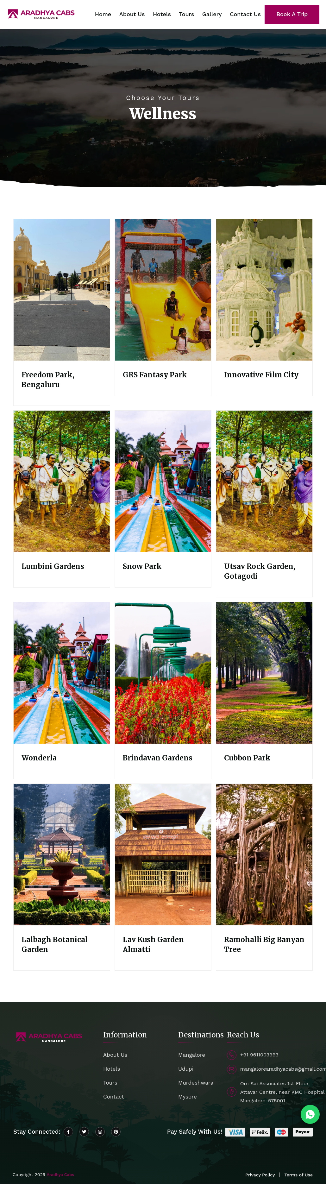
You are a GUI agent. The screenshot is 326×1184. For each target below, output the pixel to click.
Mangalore (191, 1055)
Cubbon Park (247, 757)
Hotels (162, 14)
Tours (186, 14)
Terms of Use (298, 1174)
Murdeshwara (195, 1083)
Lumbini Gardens (53, 566)
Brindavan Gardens (157, 757)
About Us (132, 14)
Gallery (212, 14)
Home (103, 14)
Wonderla (39, 757)
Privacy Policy (260, 1174)
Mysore (187, 1096)
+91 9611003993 (259, 1055)
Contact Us (245, 14)
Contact (113, 1096)
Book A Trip (292, 14)
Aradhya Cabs (60, 1174)
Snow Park (142, 566)
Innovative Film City (261, 374)
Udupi (185, 1069)
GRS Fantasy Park (155, 374)
